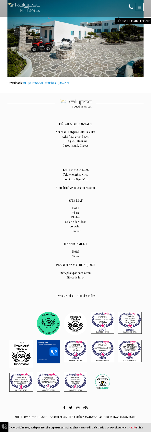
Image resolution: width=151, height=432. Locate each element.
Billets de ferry (75, 277)
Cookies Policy (86, 296)
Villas (75, 213)
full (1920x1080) (33, 83)
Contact (75, 231)
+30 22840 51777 (78, 174)
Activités (75, 226)
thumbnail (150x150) (57, 83)
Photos (75, 217)
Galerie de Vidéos (75, 222)
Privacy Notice (65, 296)
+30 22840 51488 (79, 170)
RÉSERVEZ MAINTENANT (133, 21)
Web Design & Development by (117, 427)
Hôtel (75, 208)
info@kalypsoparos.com (80, 188)
